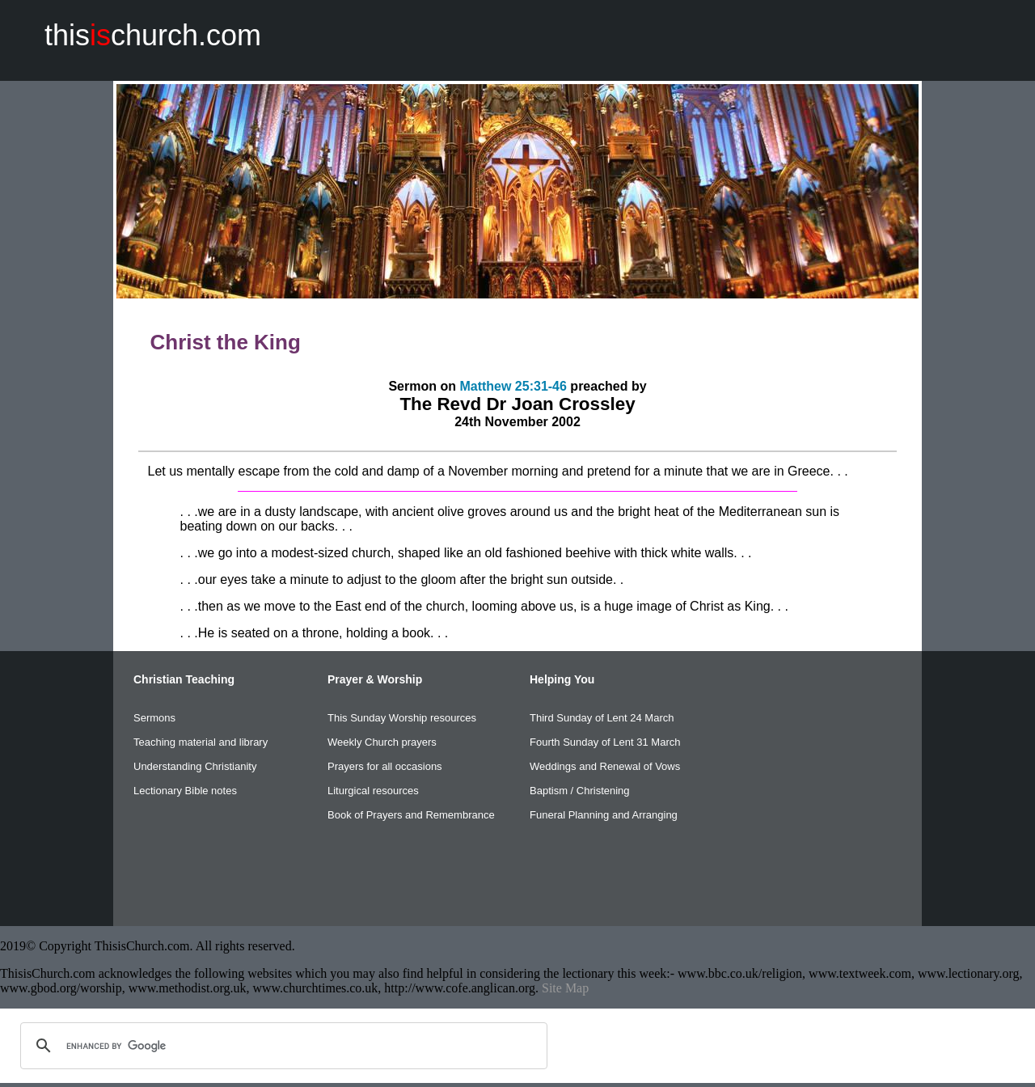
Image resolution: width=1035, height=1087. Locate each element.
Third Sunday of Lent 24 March (602, 718)
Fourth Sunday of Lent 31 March (605, 742)
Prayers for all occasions (384, 766)
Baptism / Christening (580, 791)
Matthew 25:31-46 (513, 386)
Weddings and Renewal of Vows (605, 766)
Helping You (562, 679)
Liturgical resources (373, 791)
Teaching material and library (200, 742)
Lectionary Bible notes (185, 791)
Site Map (565, 988)
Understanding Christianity (194, 766)
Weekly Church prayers (382, 742)
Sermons (154, 718)
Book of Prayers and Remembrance (411, 815)
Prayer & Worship (374, 679)
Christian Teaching (183, 679)
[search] (281, 1045)
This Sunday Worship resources (401, 718)
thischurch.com (152, 35)
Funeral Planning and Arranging (604, 815)
